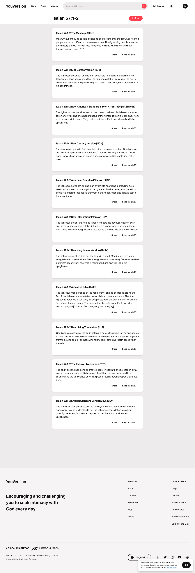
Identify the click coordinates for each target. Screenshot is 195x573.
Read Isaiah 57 (129, 54)
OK (186, 565)
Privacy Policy (43, 555)
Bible (33, 6)
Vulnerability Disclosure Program (21, 559)
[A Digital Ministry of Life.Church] (97, 546)
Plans (43, 6)
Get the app (158, 6)
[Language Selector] (172, 6)
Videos (54, 6)
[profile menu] (183, 6)
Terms (55, 555)
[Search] (101, 6)
